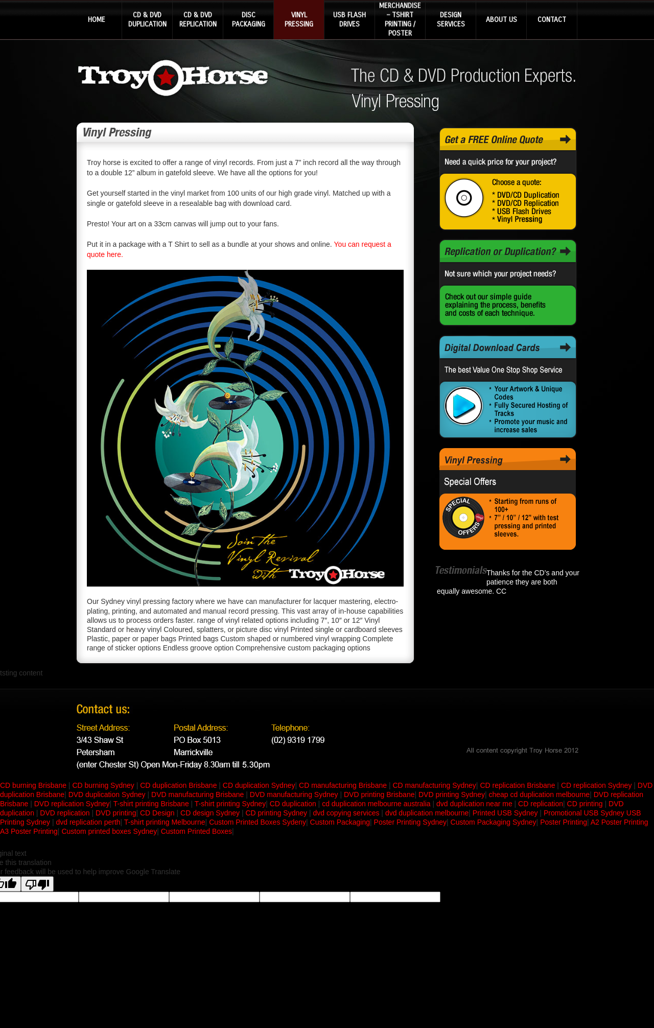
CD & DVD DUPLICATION (147, 19)
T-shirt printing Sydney (230, 804)
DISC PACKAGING (248, 19)
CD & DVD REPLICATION (198, 19)
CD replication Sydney (597, 785)
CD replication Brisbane (518, 785)
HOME (96, 19)
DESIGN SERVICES (451, 19)
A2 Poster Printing (619, 822)
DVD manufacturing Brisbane (198, 794)
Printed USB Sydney (505, 813)
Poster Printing (563, 822)
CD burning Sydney (104, 785)
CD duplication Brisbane (179, 785)
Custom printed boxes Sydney (109, 831)
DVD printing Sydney (451, 794)
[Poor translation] (37, 884)
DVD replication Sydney (72, 804)
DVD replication (64, 813)
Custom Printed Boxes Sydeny (257, 822)
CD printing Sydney (277, 813)
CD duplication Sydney (259, 785)
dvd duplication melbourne (427, 813)
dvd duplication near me (475, 804)
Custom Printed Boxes (196, 831)
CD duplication (294, 804)
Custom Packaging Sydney (493, 822)
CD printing (586, 804)
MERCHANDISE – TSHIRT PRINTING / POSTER (400, 19)
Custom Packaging (340, 822)
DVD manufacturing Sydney (295, 794)
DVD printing (116, 813)
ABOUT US (501, 19)
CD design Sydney (211, 813)
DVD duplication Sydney (108, 794)
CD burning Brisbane (34, 785)
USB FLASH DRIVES (349, 19)
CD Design (158, 813)
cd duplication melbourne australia (377, 804)
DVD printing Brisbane (379, 794)
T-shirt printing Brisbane (152, 804)
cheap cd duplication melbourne (539, 794)
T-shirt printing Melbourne (164, 822)
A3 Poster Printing (29, 831)
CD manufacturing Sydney (434, 785)
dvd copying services (347, 813)
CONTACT (552, 19)
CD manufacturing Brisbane (344, 785)
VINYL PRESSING (299, 19)
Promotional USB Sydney (584, 813)
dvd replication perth (88, 822)
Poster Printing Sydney (410, 822)
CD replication (540, 804)
